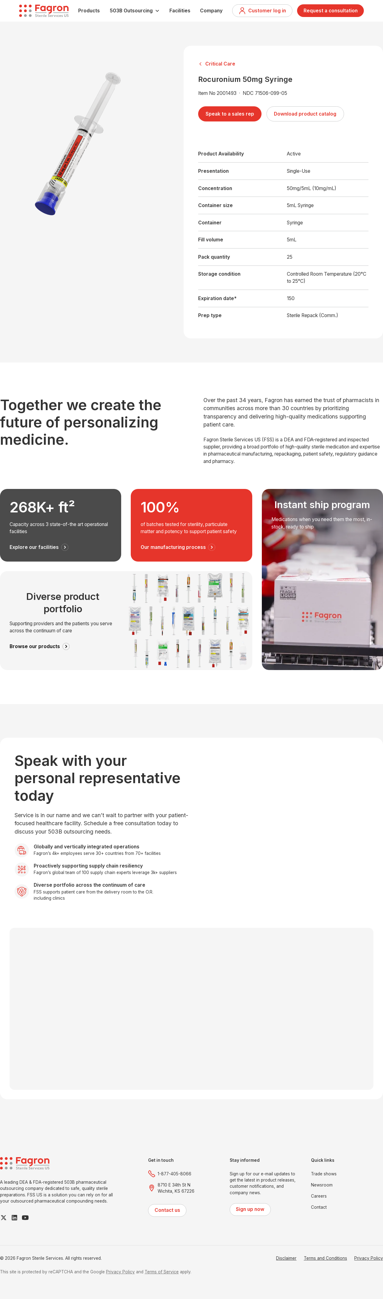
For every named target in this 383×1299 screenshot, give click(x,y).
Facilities (179, 11)
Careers (319, 1196)
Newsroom (322, 1184)
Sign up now (250, 1209)
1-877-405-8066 (174, 1173)
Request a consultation (331, 11)
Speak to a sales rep (230, 114)
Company (211, 11)
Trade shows (324, 1173)
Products (89, 11)
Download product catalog (305, 114)
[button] (135, 11)
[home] (44, 11)
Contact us (167, 1210)
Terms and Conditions (325, 1258)
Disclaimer (286, 1258)
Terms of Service (162, 1271)
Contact (319, 1207)
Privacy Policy (368, 1258)
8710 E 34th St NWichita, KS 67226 (176, 1188)
